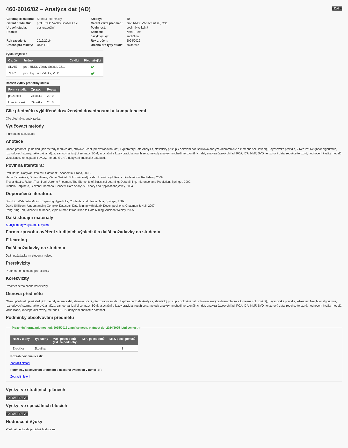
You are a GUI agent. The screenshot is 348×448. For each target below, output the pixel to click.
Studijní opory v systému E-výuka (27, 225)
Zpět (337, 8)
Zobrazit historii (20, 363)
